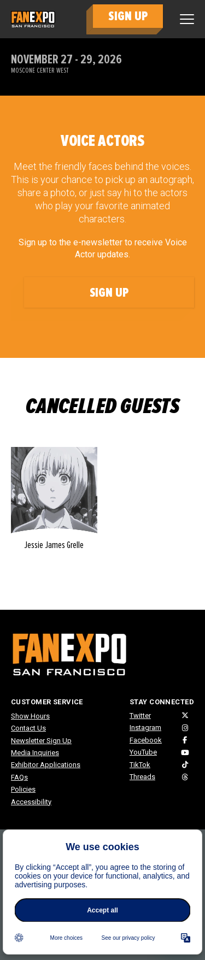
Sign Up (109, 293)
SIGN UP (128, 16)
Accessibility (31, 802)
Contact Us (28, 728)
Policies (23, 789)
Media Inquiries (35, 753)
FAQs (19, 777)
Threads (142, 777)
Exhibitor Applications (45, 765)
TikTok (140, 765)
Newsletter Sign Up (41, 741)
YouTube (143, 752)
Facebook (146, 740)
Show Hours (30, 716)
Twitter (140, 715)
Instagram (145, 727)
